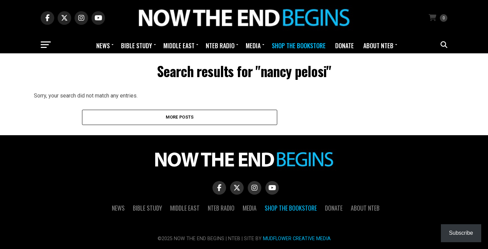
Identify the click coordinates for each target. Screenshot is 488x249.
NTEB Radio (220, 45)
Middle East (179, 45)
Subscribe (461, 233)
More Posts (180, 117)
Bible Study (136, 45)
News (103, 45)
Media (253, 45)
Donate (344, 45)
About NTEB (378, 45)
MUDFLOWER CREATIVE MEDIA (297, 239)
